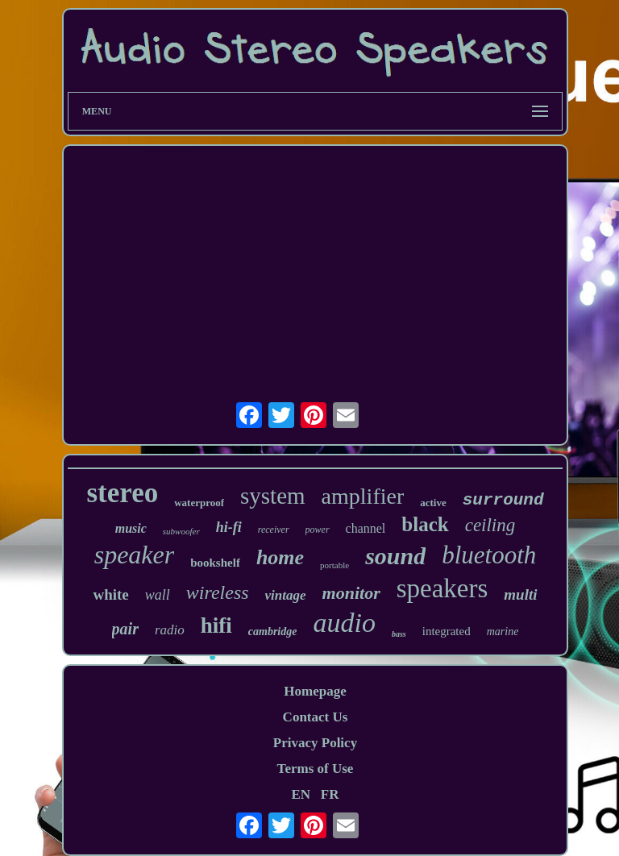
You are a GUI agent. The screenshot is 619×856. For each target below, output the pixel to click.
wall (157, 595)
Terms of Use (315, 768)
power (317, 529)
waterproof (199, 503)
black (424, 524)
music (131, 528)
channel (366, 528)
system (272, 496)
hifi (216, 625)
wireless (217, 592)
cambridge (272, 631)
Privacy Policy (315, 742)
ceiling (490, 525)
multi (520, 594)
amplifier (363, 496)
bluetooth (489, 555)
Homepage (315, 691)
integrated (446, 631)
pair (125, 629)
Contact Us (315, 717)
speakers (442, 588)
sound (395, 555)
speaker (134, 554)
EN (300, 794)
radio (170, 630)
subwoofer (181, 531)
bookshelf (215, 562)
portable (334, 565)
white (110, 594)
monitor (351, 593)
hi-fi (229, 527)
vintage (285, 595)
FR (330, 794)
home (280, 557)
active (433, 503)
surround (503, 500)
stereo (122, 493)
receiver (273, 529)
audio (344, 623)
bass (399, 634)
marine (503, 631)
